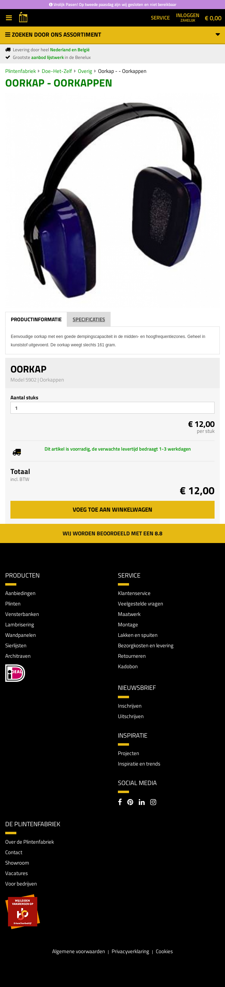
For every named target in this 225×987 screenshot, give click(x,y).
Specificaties (89, 319)
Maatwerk (129, 614)
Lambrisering (19, 624)
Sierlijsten (15, 645)
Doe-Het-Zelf (57, 71)
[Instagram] (153, 803)
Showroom (17, 863)
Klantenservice (134, 593)
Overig (85, 71)
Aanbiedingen (20, 593)
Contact (13, 852)
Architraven (18, 656)
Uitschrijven (131, 716)
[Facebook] (120, 803)
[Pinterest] (130, 803)
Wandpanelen (20, 635)
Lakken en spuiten (138, 635)
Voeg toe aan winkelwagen (112, 509)
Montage (128, 624)
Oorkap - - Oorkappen (122, 71)
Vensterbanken (22, 614)
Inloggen (187, 17)
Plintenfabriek (20, 71)
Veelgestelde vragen (140, 604)
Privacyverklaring (130, 951)
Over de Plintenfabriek (29, 842)
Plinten (13, 604)
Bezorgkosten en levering (146, 645)
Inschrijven (130, 706)
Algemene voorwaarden (78, 951)
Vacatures (16, 873)
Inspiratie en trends (139, 764)
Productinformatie (36, 319)
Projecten (128, 753)
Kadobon (128, 666)
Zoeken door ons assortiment (112, 34)
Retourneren (132, 656)
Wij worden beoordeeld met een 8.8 (112, 533)
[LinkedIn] (142, 803)
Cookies (164, 951)
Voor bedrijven (21, 884)
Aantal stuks (24, 397)
